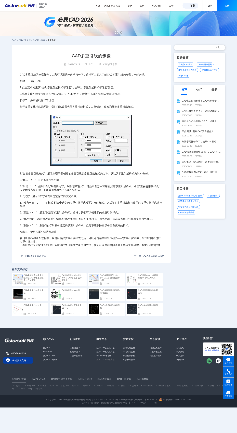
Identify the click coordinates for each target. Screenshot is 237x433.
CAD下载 (153, 403)
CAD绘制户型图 (205, 64)
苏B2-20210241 (151, 399)
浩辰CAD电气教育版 (105, 352)
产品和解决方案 (114, 5)
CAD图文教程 (39, 40)
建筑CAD (87, 385)
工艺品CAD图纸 (185, 64)
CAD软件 (143, 403)
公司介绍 (180, 348)
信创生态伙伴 (156, 348)
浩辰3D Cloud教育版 (105, 359)
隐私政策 (95, 403)
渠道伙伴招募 (156, 355)
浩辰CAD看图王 (50, 359)
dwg (30, 388)
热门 (199, 89)
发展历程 (180, 352)
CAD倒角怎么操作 (186, 212)
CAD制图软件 (147, 385)
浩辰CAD (47, 348)
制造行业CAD (76, 352)
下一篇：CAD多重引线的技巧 (149, 256)
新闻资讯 (180, 359)
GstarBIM (47, 352)
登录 (210, 5)
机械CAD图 (183, 76)
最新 (214, 89)
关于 (173, 5)
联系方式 (180, 355)
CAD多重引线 (110, 64)
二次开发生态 (156, 352)
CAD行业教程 (24, 40)
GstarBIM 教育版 (103, 355)
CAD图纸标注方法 (210, 70)
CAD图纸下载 (197, 385)
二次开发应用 (76, 355)
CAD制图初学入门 (164, 385)
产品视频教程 (129, 355)
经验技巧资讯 (129, 359)
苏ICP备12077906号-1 (110, 399)
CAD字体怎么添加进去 (188, 201)
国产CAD (76, 385)
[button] (116, 32)
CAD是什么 (133, 385)
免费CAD (54, 385)
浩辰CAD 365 (49, 355)
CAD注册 (210, 385)
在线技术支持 (19, 360)
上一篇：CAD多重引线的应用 (31, 256)
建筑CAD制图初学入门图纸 (190, 196)
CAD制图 (16, 385)
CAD (14, 40)
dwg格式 (38, 388)
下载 (192, 5)
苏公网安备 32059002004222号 (175, 399)
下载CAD (65, 385)
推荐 (184, 89)
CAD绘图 (35, 238)
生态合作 (158, 5)
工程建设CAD (76, 348)
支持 (132, 5)
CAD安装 (121, 385)
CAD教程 (110, 385)
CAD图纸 (150, 238)
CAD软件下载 (29, 385)
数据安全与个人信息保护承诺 (114, 403)
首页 (97, 5)
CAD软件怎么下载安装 (188, 207)
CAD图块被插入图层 (187, 70)
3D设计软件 (213, 196)
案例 (144, 5)
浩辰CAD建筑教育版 (105, 348)
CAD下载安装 (182, 385)
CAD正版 (42, 385)
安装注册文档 (129, 348)
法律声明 (86, 403)
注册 (227, 5)
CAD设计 (98, 385)
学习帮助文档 (129, 352)
